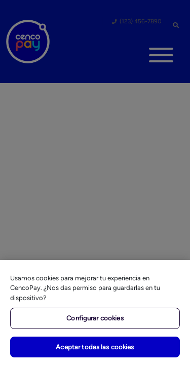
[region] (95, 312)
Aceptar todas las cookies (95, 347)
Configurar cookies (94, 318)
